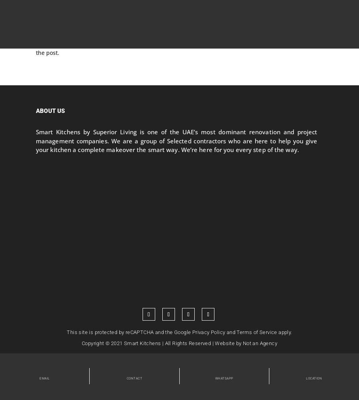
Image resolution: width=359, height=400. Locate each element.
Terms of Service (257, 332)
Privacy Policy (209, 332)
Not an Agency (260, 343)
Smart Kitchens (142, 343)
